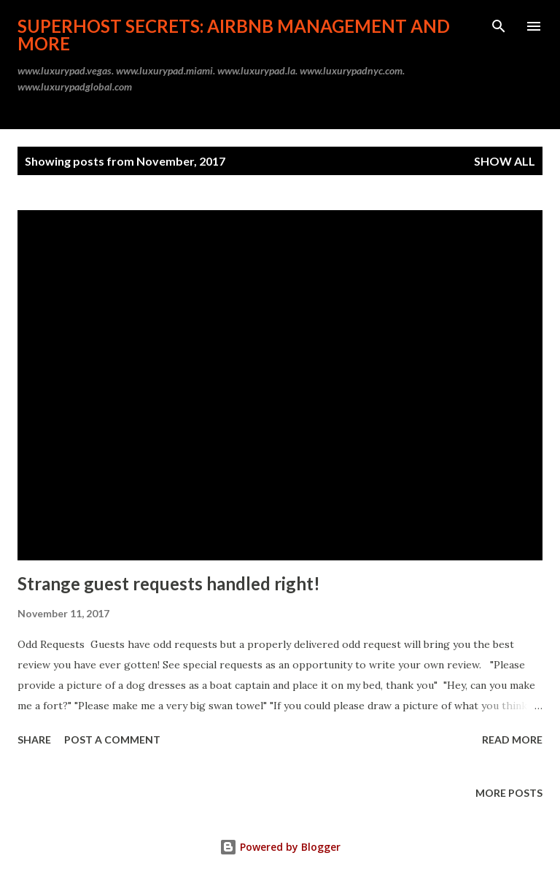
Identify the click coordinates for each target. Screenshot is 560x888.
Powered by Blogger (280, 847)
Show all (504, 161)
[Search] (499, 26)
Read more (512, 739)
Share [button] (34, 739)
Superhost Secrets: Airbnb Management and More (234, 34)
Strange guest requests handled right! (169, 583)
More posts (508, 793)
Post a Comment (112, 739)
